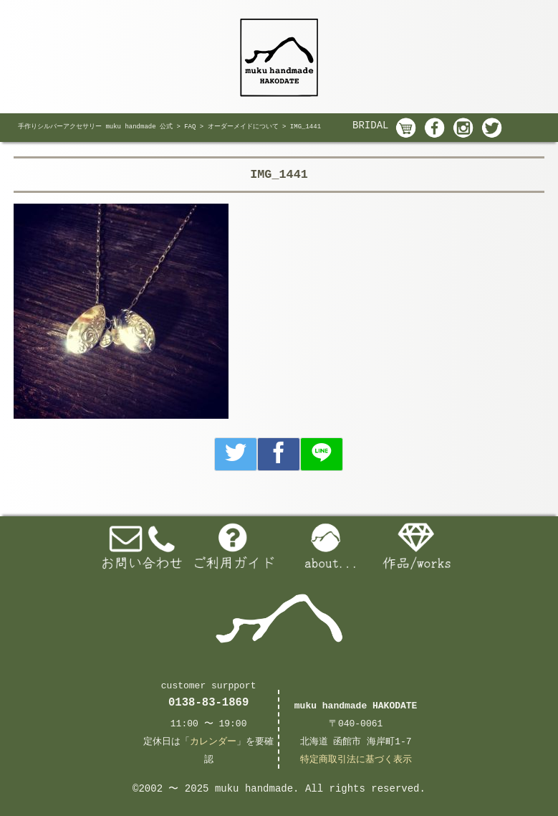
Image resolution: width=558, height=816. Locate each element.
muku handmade (254, 788)
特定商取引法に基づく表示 (356, 759)
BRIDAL (370, 125)
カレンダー (213, 741)
